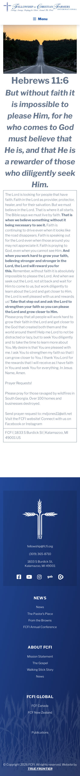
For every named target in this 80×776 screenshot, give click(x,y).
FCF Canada (40, 705)
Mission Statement (40, 656)
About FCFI (40, 647)
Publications (40, 732)
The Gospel (40, 663)
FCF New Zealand (40, 712)
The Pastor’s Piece (40, 613)
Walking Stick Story (40, 669)
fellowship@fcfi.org (40, 546)
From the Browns (40, 620)
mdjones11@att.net (57, 414)
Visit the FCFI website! (22, 419)
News (40, 598)
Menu (40, 19)
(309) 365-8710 (40, 554)
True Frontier (40, 768)
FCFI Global (40, 696)
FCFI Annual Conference (40, 627)
